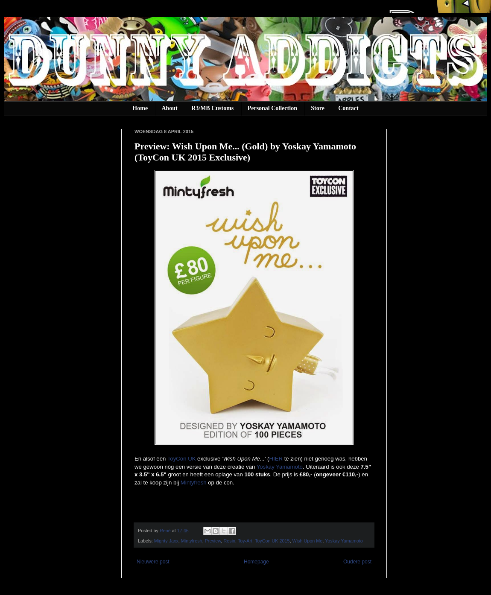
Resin (229, 540)
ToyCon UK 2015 (272, 540)
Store (317, 108)
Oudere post (357, 562)
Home (140, 108)
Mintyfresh (194, 482)
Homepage (256, 562)
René (166, 530)
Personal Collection (272, 108)
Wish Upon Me (307, 540)
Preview (213, 540)
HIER (276, 458)
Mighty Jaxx (166, 540)
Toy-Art (245, 540)
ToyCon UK (181, 458)
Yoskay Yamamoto (280, 467)
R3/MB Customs (212, 108)
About (169, 108)
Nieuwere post (153, 562)
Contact (348, 108)
